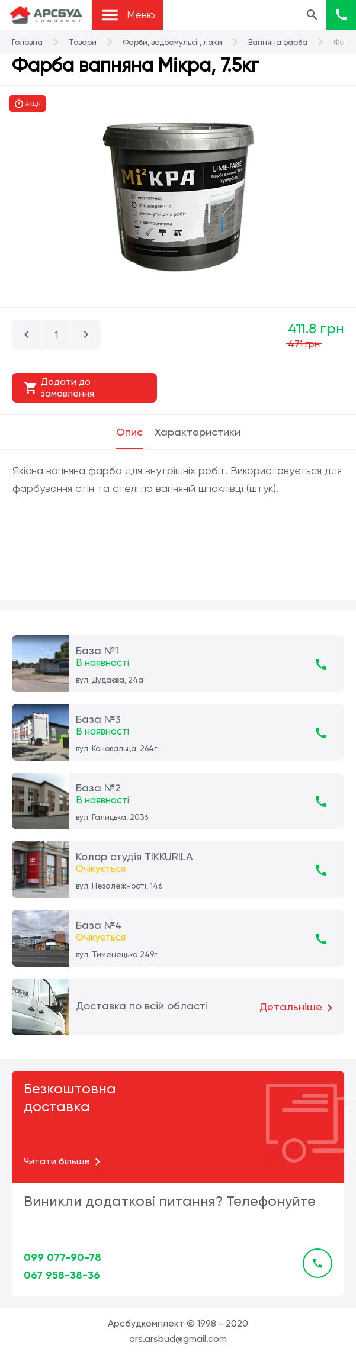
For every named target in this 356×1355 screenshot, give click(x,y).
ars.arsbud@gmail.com (178, 1338)
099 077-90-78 (62, 1257)
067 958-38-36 (62, 1275)
